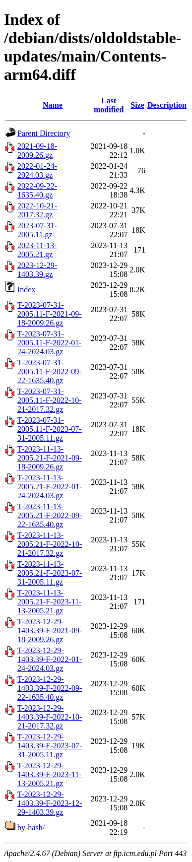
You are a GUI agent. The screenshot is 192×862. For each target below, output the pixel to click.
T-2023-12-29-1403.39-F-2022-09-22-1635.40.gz (49, 688)
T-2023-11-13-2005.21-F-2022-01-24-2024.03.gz (49, 486)
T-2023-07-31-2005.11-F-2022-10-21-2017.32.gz (49, 400)
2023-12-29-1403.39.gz (37, 269)
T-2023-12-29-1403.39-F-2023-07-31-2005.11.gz (49, 745)
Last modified (109, 105)
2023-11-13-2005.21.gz (37, 250)
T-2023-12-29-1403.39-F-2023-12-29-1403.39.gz (49, 803)
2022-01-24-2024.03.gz (37, 170)
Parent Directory (43, 133)
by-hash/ (31, 827)
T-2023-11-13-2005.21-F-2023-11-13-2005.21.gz (49, 602)
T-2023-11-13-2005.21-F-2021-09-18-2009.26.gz (49, 458)
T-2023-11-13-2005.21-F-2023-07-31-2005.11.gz (49, 573)
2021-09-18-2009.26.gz (37, 150)
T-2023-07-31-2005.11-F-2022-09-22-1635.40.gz (49, 371)
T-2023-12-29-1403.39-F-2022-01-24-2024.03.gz (49, 659)
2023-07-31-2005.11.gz (37, 230)
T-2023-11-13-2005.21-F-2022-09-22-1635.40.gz (49, 515)
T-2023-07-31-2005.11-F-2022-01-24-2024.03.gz (49, 343)
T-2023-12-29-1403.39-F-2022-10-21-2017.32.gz (49, 717)
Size (137, 105)
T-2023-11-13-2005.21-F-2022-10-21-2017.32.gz (49, 544)
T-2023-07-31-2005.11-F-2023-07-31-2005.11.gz (49, 429)
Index (26, 289)
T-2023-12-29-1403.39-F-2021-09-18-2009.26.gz (49, 630)
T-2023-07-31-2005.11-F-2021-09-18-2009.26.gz (49, 314)
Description (167, 105)
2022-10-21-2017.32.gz (37, 210)
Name (53, 105)
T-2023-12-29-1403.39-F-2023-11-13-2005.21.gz (49, 774)
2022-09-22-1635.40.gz (37, 190)
